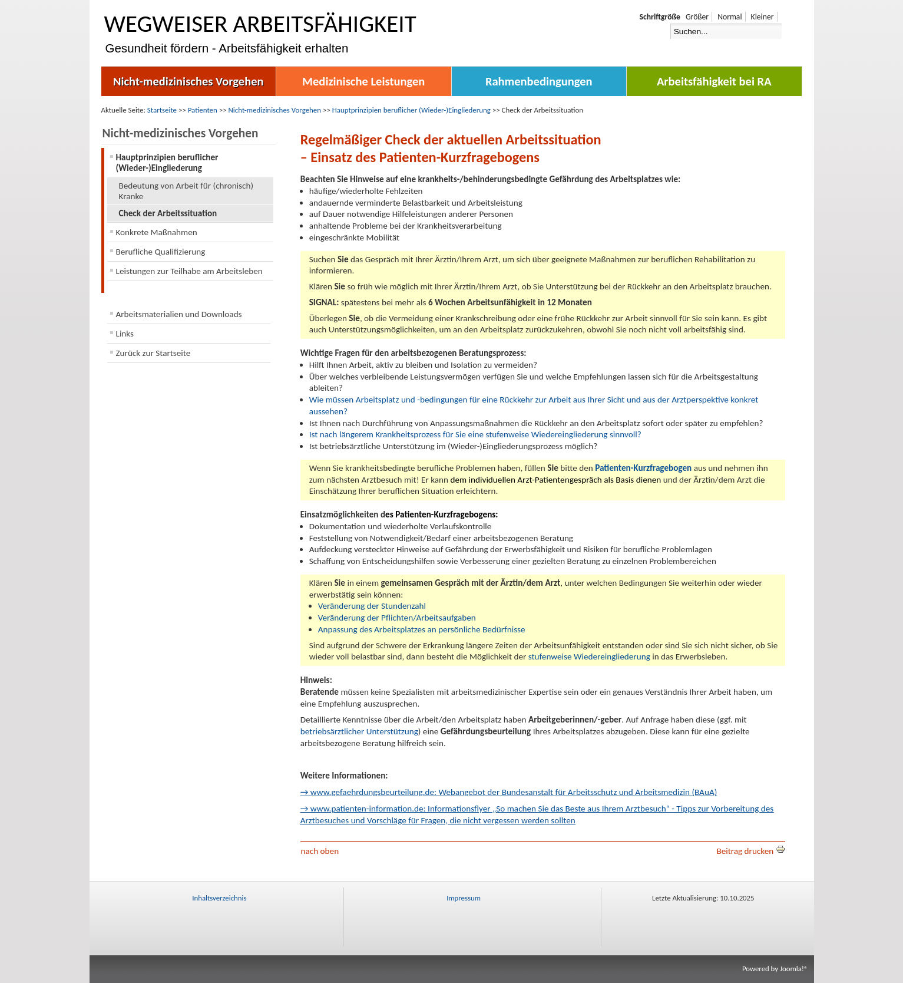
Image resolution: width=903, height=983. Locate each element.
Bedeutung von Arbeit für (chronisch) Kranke (186, 191)
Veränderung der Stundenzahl (372, 606)
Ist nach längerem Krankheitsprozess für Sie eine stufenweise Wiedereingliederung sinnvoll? (475, 434)
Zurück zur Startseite (153, 353)
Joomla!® (794, 968)
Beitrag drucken (750, 851)
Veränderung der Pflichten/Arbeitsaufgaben (397, 617)
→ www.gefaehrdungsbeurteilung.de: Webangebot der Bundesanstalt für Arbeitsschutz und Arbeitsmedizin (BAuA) (508, 792)
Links (125, 333)
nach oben (320, 851)
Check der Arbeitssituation (168, 213)
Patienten (202, 109)
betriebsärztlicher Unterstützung (359, 731)
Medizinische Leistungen (363, 81)
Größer (697, 17)
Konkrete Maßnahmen (156, 232)
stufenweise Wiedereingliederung (589, 656)
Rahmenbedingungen (539, 81)
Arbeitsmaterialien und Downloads (179, 314)
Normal (729, 17)
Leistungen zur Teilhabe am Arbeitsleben (189, 271)
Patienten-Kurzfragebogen (643, 468)
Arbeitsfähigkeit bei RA (714, 81)
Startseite (162, 109)
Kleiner (762, 17)
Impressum (463, 897)
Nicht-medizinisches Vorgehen (188, 81)
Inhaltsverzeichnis (219, 897)
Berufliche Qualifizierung (161, 251)
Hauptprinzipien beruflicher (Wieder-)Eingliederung (411, 109)
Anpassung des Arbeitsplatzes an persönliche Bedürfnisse (421, 629)
